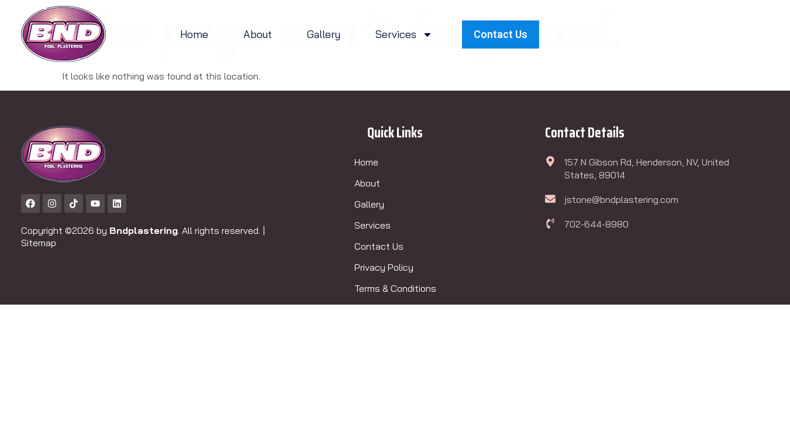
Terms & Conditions (395, 288)
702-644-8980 (596, 224)
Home (194, 34)
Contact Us (378, 246)
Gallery (323, 34)
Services (404, 34)
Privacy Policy (383, 267)
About (257, 34)
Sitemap (38, 243)
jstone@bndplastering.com (621, 199)
